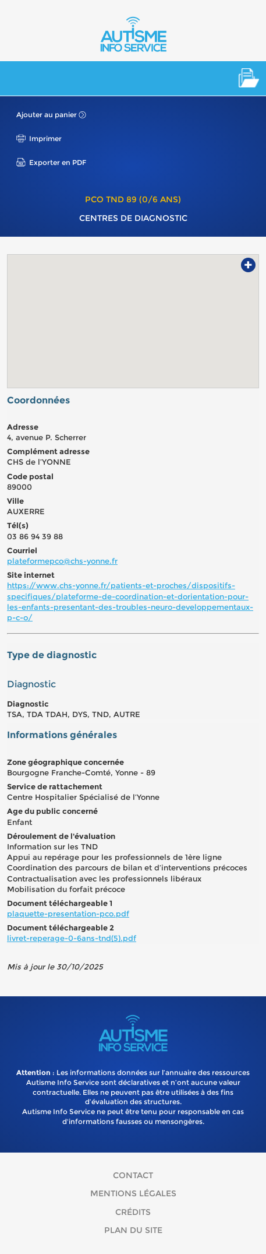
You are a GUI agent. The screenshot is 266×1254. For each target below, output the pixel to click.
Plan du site (133, 1230)
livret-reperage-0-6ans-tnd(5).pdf (71, 938)
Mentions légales (133, 1193)
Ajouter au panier (46, 114)
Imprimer (45, 138)
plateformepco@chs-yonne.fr (62, 560)
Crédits (133, 1212)
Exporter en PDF (57, 162)
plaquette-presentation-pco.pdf (68, 913)
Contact (133, 1175)
